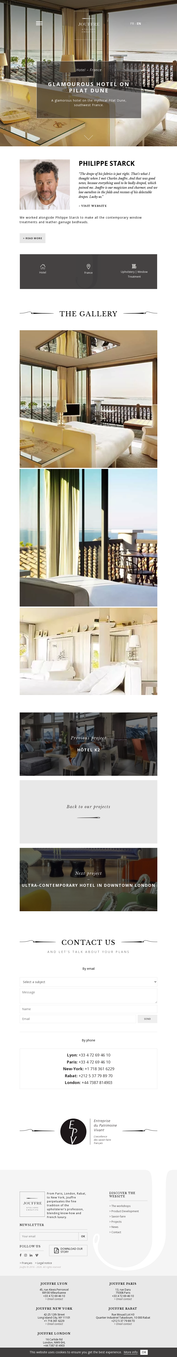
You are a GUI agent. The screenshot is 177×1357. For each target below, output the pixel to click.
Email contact (55, 1299)
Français (27, 1263)
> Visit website (93, 206)
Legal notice (44, 1263)
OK (144, 1352)
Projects (116, 1222)
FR (132, 23)
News (114, 1227)
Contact (116, 1232)
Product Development (125, 1211)
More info (131, 1352)
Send (147, 1018)
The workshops (120, 1206)
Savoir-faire (118, 1216)
